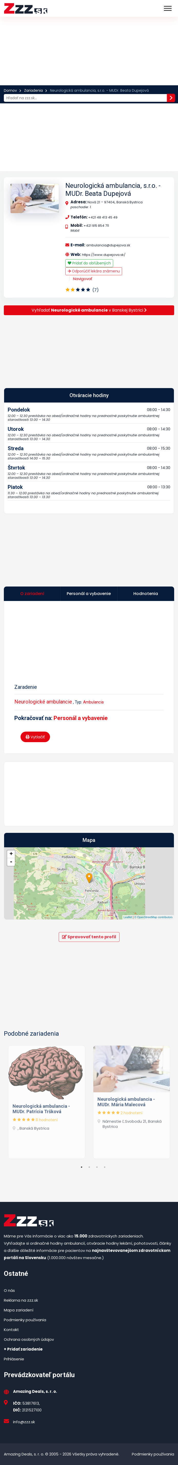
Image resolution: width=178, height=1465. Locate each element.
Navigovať (82, 278)
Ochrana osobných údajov (29, 1339)
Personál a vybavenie (81, 718)
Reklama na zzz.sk (21, 1300)
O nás (9, 1290)
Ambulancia (93, 702)
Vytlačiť (35, 737)
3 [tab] (97, 1167)
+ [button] (11, 854)
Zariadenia (33, 90)
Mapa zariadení (18, 1310)
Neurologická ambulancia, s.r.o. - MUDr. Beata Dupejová (113, 189)
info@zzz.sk (24, 1422)
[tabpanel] (46, 1100)
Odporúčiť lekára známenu (94, 271)
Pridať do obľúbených (89, 263)
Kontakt (11, 1329)
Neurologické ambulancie (43, 702)
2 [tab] (89, 1167)
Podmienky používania (25, 1319)
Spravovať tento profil (89, 937)
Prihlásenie (14, 1359)
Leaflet (128, 917)
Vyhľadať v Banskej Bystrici (89, 310)
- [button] (11, 862)
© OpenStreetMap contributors (153, 917)
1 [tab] (81, 1167)
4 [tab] (104, 1167)
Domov (10, 90)
